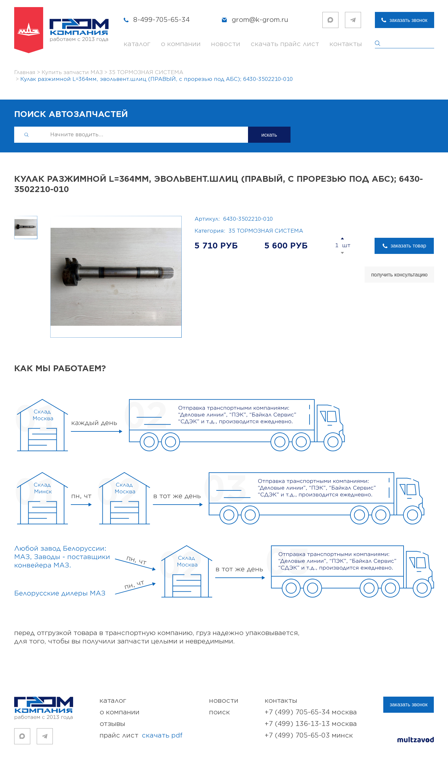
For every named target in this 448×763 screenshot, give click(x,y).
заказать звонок (408, 20)
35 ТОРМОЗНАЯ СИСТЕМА (266, 231)
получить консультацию (399, 274)
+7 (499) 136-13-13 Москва (311, 724)
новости (225, 44)
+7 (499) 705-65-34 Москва (311, 712)
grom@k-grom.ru (260, 20)
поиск (219, 712)
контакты (345, 44)
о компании (181, 44)
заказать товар (408, 245)
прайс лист (141, 735)
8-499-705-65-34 (161, 20)
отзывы (112, 724)
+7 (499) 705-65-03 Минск (309, 735)
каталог (137, 44)
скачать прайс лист (285, 44)
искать (269, 135)
